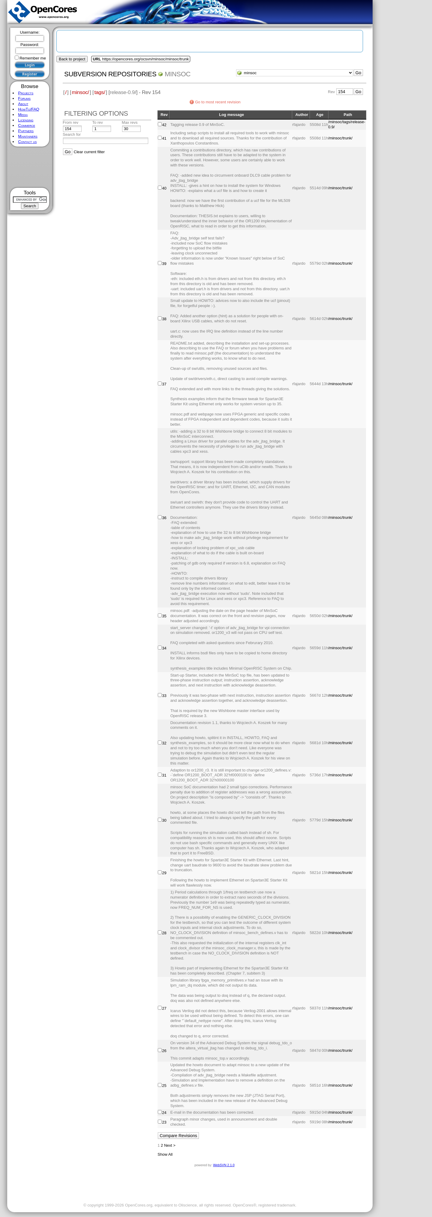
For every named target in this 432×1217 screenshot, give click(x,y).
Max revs (130, 122)
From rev (70, 122)
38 (164, 319)
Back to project (72, 59)
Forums (24, 98)
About (23, 104)
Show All (165, 1154)
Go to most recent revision (218, 102)
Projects (25, 93)
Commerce (26, 125)
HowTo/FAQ (28, 109)
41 (164, 138)
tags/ (99, 92)
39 (164, 263)
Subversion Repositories (110, 74)
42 (164, 125)
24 (164, 1112)
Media (23, 114)
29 (164, 873)
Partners (26, 131)
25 (164, 1085)
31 (164, 775)
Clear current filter (89, 152)
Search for (72, 134)
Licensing (25, 120)
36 (164, 518)
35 (164, 616)
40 (164, 188)
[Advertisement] (30, 167)
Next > (170, 1145)
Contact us (27, 141)
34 (164, 648)
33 (164, 695)
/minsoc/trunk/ (340, 138)
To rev (97, 122)
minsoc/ (80, 92)
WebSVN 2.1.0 (223, 1165)
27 (164, 1008)
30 (164, 820)
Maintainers (27, 136)
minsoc (177, 74)
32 (164, 743)
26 (164, 1050)
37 (164, 384)
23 (164, 1122)
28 (164, 933)
